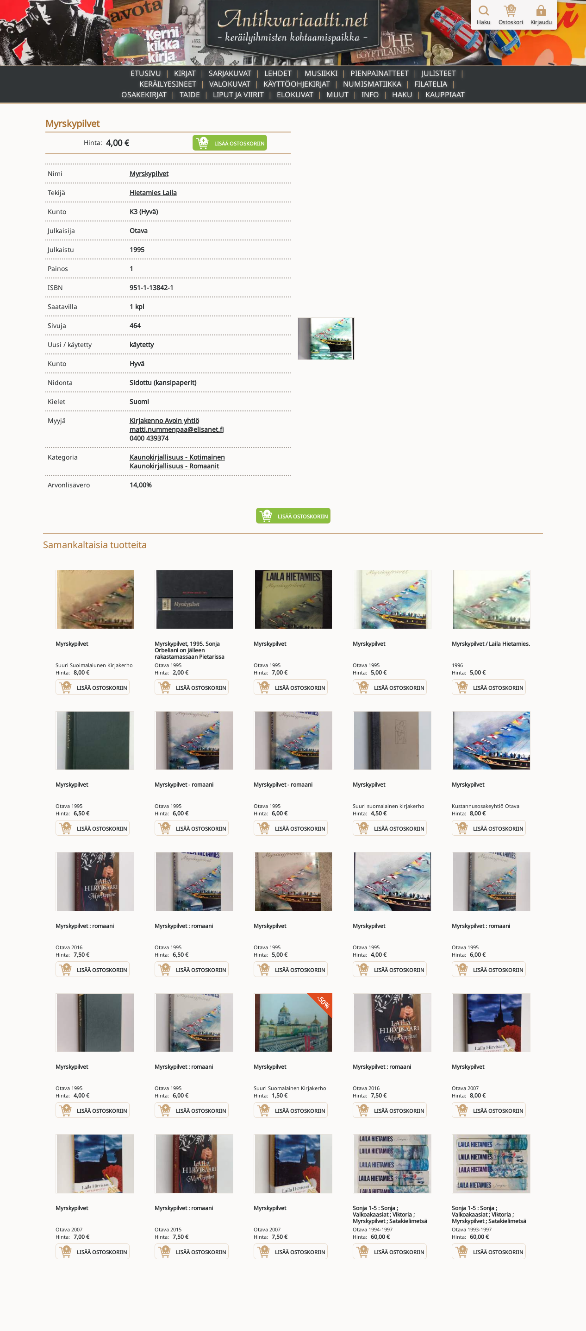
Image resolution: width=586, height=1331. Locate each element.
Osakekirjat (144, 94)
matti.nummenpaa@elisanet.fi (177, 429)
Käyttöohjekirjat (296, 84)
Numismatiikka (372, 84)
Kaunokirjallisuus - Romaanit (174, 465)
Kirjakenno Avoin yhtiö (164, 420)
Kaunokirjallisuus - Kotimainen (177, 457)
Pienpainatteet (379, 73)
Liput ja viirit (238, 94)
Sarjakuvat (230, 73)
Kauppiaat (445, 94)
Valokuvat (229, 84)
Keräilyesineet (167, 84)
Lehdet (278, 73)
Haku (402, 94)
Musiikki (321, 73)
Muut (337, 94)
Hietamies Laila (153, 192)
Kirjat (185, 73)
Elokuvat (295, 94)
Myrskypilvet (149, 173)
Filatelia (430, 84)
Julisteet (439, 73)
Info (370, 94)
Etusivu (146, 73)
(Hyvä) (148, 211)
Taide (190, 94)
